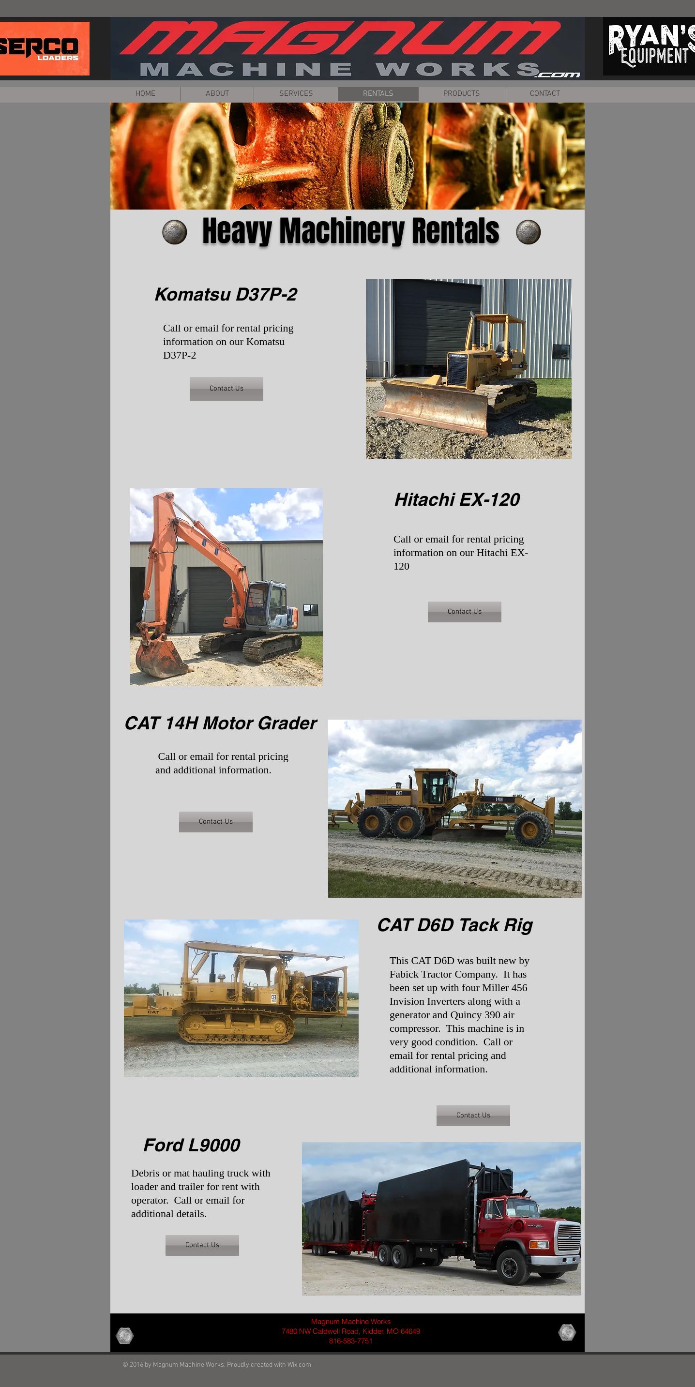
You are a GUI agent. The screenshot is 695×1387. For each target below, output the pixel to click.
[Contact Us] (226, 389)
